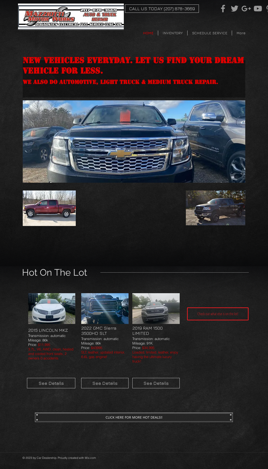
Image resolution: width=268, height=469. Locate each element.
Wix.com (90, 458)
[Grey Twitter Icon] (235, 8)
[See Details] (51, 383)
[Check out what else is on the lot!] (218, 313)
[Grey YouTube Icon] (258, 8)
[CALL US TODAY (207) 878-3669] (162, 8)
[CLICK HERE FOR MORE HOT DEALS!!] (134, 417)
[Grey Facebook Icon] (223, 8)
